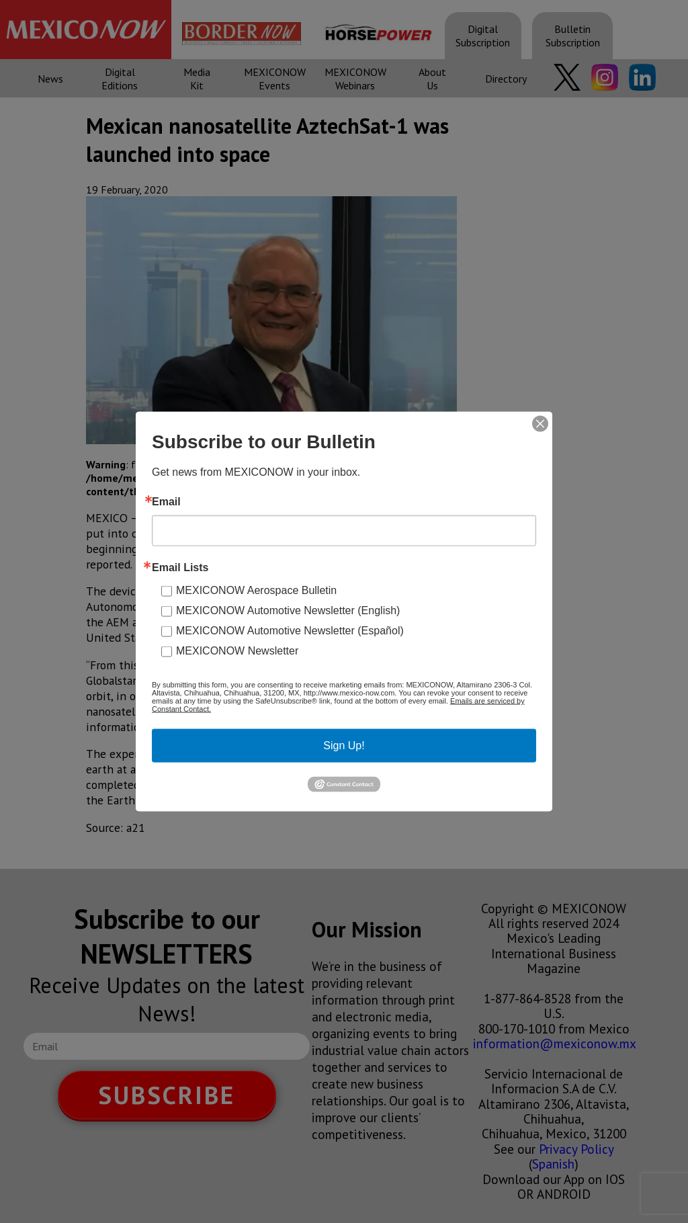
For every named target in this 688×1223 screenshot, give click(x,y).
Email (166, 502)
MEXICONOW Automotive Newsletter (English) (288, 610)
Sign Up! (343, 745)
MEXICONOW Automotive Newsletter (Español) (290, 630)
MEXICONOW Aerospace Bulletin (256, 590)
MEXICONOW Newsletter (237, 651)
